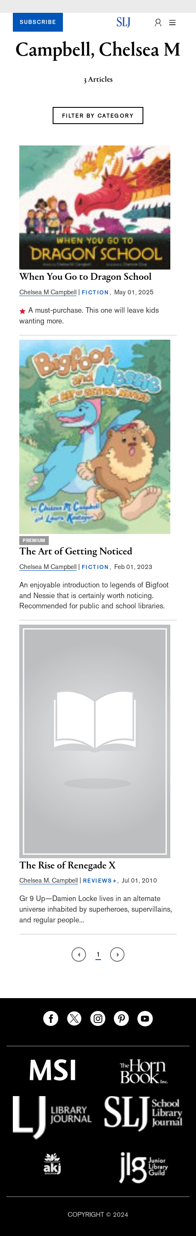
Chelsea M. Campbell (48, 880)
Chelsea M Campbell (48, 292)
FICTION (96, 293)
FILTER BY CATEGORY (98, 116)
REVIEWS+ (100, 881)
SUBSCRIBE (38, 22)
